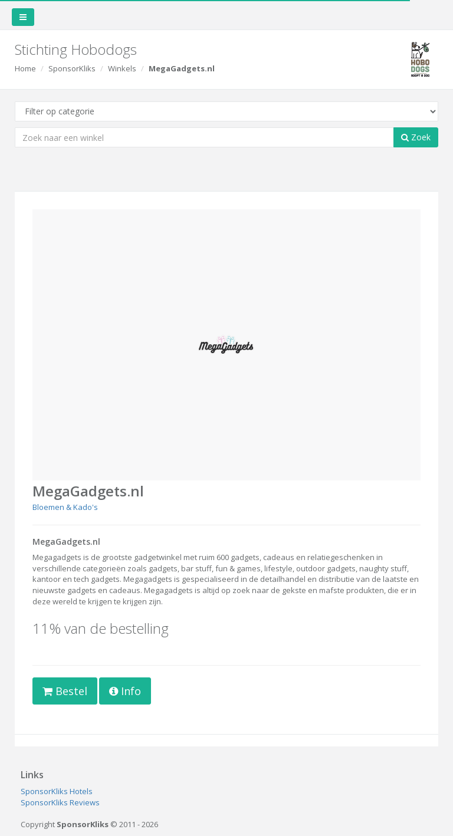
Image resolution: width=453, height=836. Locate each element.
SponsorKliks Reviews (60, 802)
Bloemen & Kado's (65, 507)
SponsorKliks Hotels (57, 791)
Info (125, 691)
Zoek (416, 137)
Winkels (122, 68)
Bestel (64, 691)
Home (25, 68)
